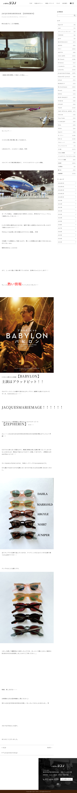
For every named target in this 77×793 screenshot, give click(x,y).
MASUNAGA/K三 (63, 42)
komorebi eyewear (64, 76)
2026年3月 (61, 190)
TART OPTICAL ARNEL (65, 111)
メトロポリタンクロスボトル (65, 156)
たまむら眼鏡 (61, 152)
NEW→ (49, 747)
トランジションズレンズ (64, 31)
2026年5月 (61, 183)
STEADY (60, 104)
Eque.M (60, 24)
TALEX (60, 107)
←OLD (3, 747)
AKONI (60, 45)
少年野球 (60, 166)
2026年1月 (61, 197)
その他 (59, 149)
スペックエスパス (62, 146)
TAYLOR (60, 114)
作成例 (59, 163)
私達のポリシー (39, 2)
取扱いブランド (49, 2)
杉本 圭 (60, 139)
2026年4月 (61, 186)
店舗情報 (60, 173)
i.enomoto (61, 66)
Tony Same (61, 118)
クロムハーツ (61, 142)
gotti (59, 38)
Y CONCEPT (61, 121)
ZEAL (59, 125)
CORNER (60, 35)
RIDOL (60, 94)
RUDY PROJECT (63, 97)
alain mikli (61, 56)
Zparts (60, 132)
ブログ (58, 2)
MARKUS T (61, 83)
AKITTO (60, 52)
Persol (60, 90)
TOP (30, 2)
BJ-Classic (61, 59)
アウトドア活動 (62, 159)
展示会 (59, 170)
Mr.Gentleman (62, 87)
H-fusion (61, 62)
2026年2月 (61, 193)
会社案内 (64, 2)
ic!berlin (61, 69)
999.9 (59, 49)
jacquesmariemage (11, 753)
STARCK (60, 101)
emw (59, 28)
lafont (60, 80)
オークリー (61, 135)
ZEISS (60, 128)
